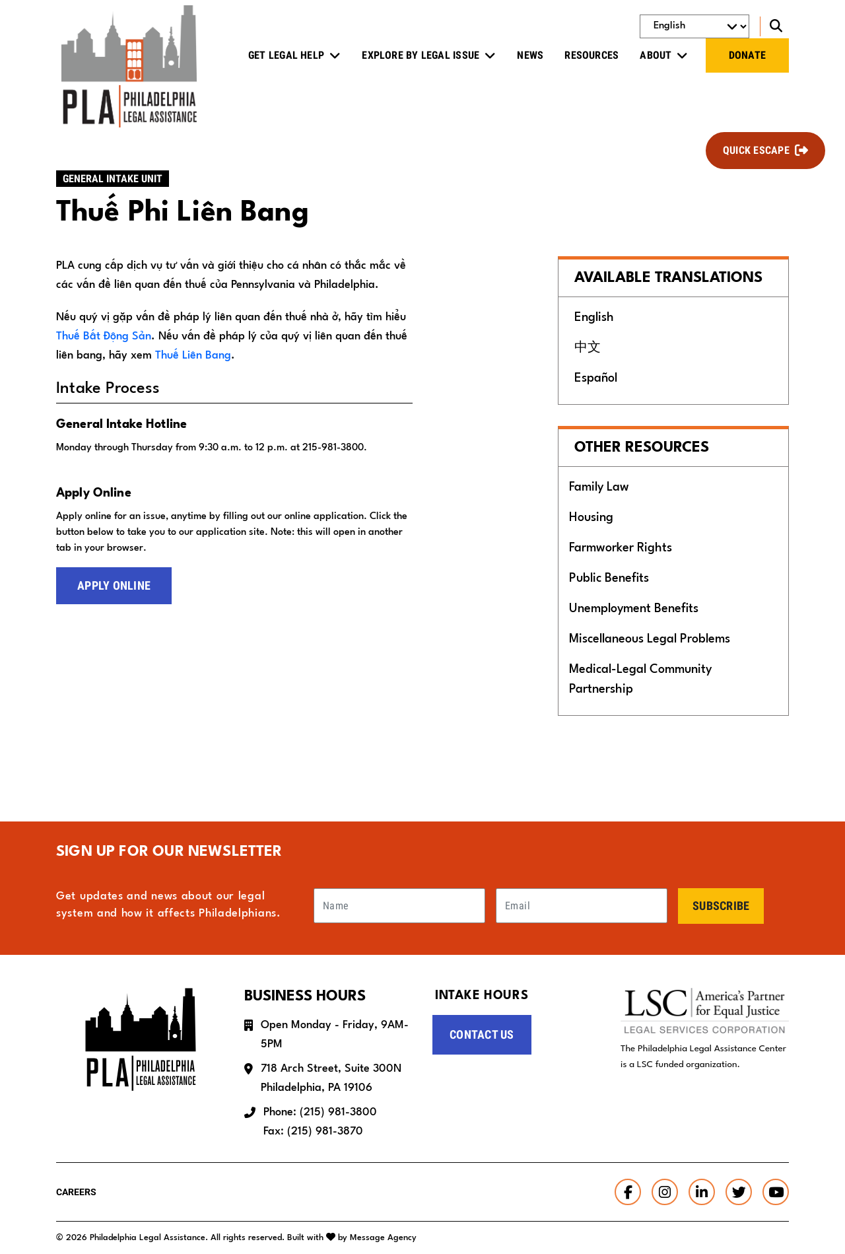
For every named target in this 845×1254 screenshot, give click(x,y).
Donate (747, 55)
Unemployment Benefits (633, 609)
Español (595, 378)
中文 (587, 348)
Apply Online (114, 585)
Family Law (599, 487)
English (594, 318)
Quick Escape (756, 150)
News (530, 55)
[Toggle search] (774, 26)
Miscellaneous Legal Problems (649, 639)
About (655, 55)
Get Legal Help (286, 55)
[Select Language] (694, 26)
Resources (591, 55)
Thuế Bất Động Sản (103, 336)
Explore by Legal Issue (420, 55)
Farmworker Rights (620, 548)
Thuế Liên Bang (193, 355)
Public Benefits (609, 578)
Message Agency (383, 1238)
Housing (591, 518)
